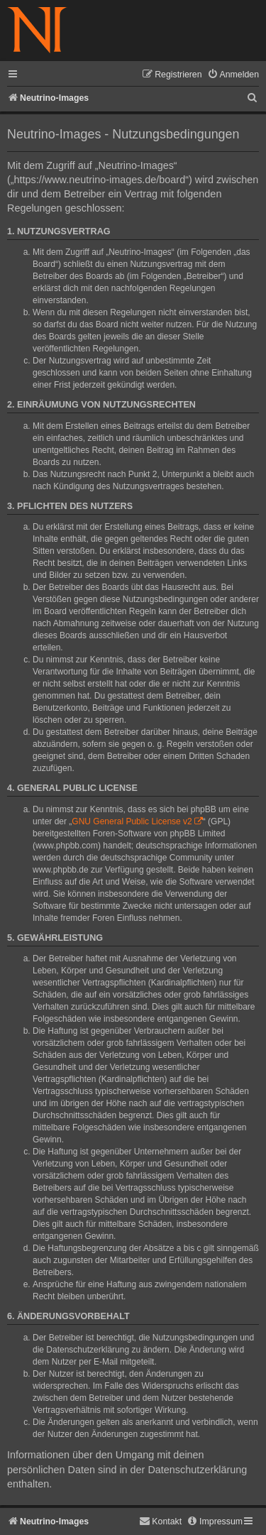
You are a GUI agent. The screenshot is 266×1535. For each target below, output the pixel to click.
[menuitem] (233, 74)
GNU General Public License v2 (132, 821)
